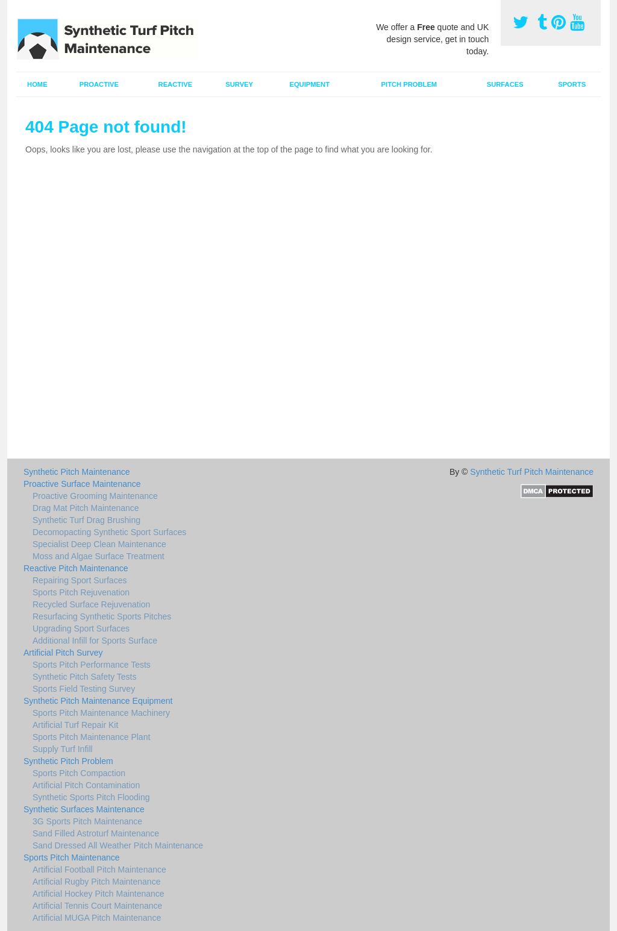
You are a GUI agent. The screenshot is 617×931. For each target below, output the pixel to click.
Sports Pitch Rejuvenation (81, 592)
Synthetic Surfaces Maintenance (84, 809)
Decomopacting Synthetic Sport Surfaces (109, 532)
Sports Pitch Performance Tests (92, 664)
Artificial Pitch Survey (62, 652)
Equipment (309, 84)
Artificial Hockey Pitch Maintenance (98, 893)
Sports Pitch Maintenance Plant (91, 737)
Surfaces (505, 84)
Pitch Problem (409, 84)
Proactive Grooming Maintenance (95, 496)
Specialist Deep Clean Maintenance (99, 544)
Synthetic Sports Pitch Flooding (91, 797)
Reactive (175, 84)
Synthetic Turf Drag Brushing (86, 520)
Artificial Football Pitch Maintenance (99, 869)
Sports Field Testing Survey (84, 689)
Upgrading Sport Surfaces (81, 628)
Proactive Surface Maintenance (82, 484)
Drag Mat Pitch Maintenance (86, 508)
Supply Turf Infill (63, 749)
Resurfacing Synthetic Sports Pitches (102, 616)
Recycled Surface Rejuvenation (91, 604)
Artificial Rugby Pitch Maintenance (96, 881)
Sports (572, 84)
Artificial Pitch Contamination (86, 785)
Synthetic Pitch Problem (68, 761)
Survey (239, 84)
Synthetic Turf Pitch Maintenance (532, 472)
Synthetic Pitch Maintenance (76, 472)
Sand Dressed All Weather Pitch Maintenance (118, 845)
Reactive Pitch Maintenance (75, 568)
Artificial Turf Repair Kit (75, 725)
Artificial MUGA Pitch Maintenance (97, 918)
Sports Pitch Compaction (79, 773)
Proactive (99, 84)
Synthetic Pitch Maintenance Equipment (97, 701)
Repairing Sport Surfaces (80, 580)
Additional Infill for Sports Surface (95, 640)
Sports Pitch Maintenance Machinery (101, 713)
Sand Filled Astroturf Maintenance (96, 833)
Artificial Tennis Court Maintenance (97, 906)
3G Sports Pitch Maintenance (87, 821)
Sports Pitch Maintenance (71, 857)
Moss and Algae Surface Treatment (98, 556)
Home (37, 84)
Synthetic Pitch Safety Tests (85, 677)
